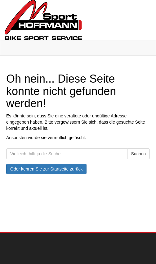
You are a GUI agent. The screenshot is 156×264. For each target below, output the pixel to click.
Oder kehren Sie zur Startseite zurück (46, 168)
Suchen (138, 153)
